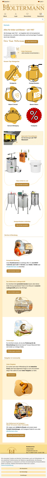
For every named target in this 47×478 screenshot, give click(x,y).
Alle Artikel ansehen (22, 184)
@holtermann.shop (11, 431)
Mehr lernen (11, 375)
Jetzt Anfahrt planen (14, 292)
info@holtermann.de (12, 266)
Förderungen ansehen (14, 351)
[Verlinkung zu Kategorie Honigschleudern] (23, 209)
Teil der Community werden (16, 435)
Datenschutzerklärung (7, 465)
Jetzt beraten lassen (14, 271)
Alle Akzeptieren (23, 468)
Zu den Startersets (31, 41)
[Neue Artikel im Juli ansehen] (23, 168)
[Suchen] (42, 19)
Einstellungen (23, 475)
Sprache (6, 2)
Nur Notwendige (23, 471)
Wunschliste (27, 15)
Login (15, 15)
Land (41, 2)
